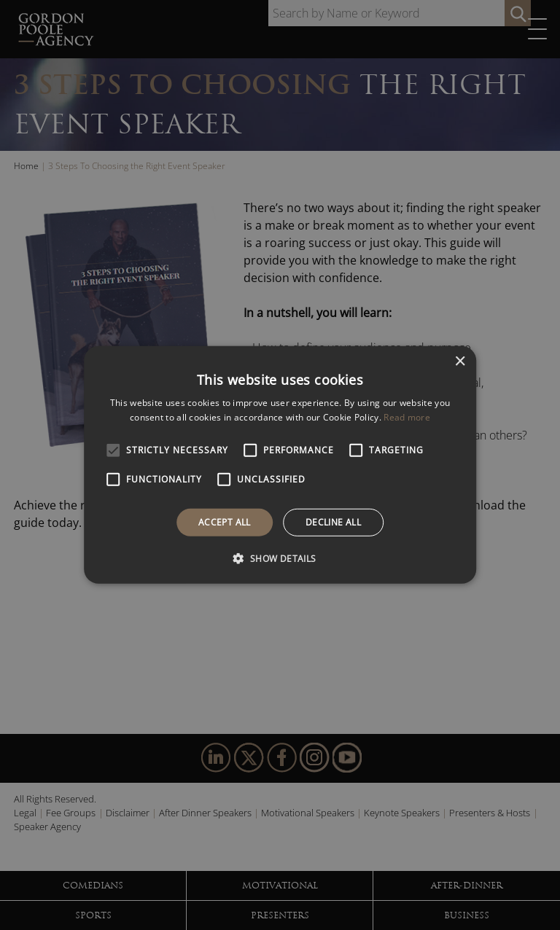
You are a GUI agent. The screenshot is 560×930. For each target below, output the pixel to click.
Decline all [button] (333, 522)
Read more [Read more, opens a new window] (407, 417)
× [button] (459, 361)
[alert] (280, 465)
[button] (280, 558)
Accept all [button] (224, 522)
